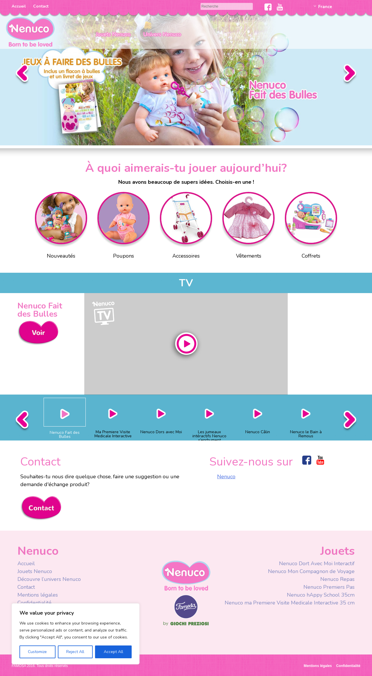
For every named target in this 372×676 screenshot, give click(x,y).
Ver (37, 333)
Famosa (186, 617)
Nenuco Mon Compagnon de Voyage (311, 571)
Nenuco (226, 476)
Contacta (40, 508)
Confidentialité (34, 602)
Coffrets (311, 227)
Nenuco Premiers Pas (329, 587)
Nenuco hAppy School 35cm (321, 594)
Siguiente (349, 74)
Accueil (19, 6)
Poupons (123, 227)
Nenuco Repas (337, 579)
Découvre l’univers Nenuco (49, 579)
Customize (37, 651)
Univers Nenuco (162, 34)
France (325, 7)
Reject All (75, 651)
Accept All (113, 651)
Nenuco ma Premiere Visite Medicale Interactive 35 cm (290, 602)
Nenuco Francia (30, 31)
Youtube (279, 6)
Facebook (268, 6)
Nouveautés (61, 227)
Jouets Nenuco (113, 34)
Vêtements (248, 227)
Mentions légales (37, 594)
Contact (41, 6)
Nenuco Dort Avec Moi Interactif (317, 563)
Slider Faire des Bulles (186, 72)
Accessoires (186, 227)
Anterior (22, 74)
